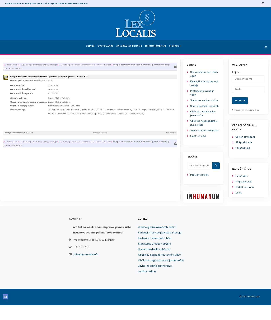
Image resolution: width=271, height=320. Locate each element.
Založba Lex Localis (130, 47)
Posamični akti (243, 148)
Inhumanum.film (156, 47)
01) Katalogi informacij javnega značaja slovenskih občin (131, 65)
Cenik (239, 194)
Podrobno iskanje (19, 189)
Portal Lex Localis (245, 188)
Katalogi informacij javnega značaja (159, 247)
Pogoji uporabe (244, 182)
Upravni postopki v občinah (154, 264)
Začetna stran (58, 65)
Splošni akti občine (246, 137)
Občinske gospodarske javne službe (159, 269)
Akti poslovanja (244, 142)
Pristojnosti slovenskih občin (154, 253)
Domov (90, 47)
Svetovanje (107, 47)
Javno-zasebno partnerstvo (155, 280)
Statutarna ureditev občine (154, 258)
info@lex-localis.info (86, 269)
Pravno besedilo (145, 135)
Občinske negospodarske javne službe (161, 275)
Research (175, 47)
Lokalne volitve (18, 150)
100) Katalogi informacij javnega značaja (84, 65)
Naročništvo (242, 176)
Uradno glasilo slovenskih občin (156, 242)
